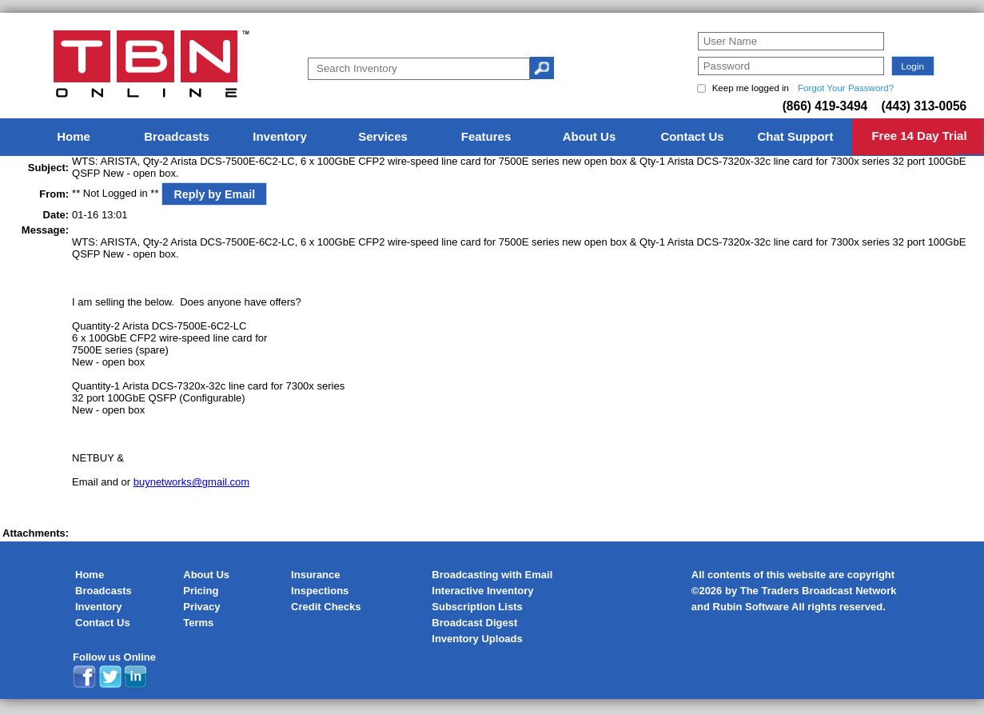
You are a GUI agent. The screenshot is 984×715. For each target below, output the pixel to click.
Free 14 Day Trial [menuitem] (918, 135)
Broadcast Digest (474, 623)
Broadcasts (103, 591)
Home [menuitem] (73, 136)
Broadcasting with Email (492, 575)
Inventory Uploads (477, 639)
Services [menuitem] (383, 136)
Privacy (201, 607)
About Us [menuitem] (589, 136)
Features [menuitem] (486, 136)
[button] (912, 66)
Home (89, 575)
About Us (206, 575)
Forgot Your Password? (846, 88)
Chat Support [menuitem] (795, 136)
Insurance (315, 575)
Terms (198, 623)
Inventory (98, 607)
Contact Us (102, 623)
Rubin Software (751, 607)
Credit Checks (326, 607)
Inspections (320, 591)
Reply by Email (214, 194)
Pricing (200, 591)
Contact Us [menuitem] (691, 136)
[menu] (492, 137)
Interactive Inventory (482, 591)
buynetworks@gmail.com (191, 482)
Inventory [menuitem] (280, 136)
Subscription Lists (477, 607)
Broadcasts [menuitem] (176, 136)
